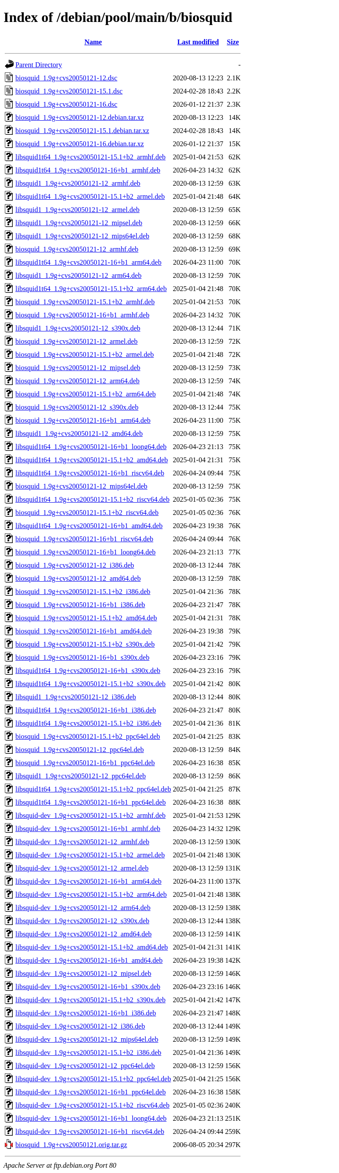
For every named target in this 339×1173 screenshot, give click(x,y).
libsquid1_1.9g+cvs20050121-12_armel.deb (77, 209)
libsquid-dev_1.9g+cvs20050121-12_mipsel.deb (83, 973)
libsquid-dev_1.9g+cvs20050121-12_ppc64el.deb (85, 1065)
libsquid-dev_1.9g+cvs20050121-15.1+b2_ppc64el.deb (93, 1079)
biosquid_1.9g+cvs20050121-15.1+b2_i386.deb (82, 591)
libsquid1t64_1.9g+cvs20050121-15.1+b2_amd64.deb (91, 460)
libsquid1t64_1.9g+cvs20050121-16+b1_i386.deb (85, 710)
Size (233, 42)
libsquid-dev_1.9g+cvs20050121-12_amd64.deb (83, 934)
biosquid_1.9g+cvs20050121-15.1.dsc (69, 91)
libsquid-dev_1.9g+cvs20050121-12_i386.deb (80, 1026)
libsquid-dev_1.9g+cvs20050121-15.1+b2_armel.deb (90, 855)
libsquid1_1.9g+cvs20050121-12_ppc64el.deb (80, 776)
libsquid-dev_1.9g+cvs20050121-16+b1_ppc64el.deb (90, 1092)
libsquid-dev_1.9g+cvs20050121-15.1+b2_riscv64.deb (92, 1105)
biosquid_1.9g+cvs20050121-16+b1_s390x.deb (82, 657)
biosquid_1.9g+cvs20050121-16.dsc (66, 104)
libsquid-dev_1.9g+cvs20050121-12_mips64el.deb (86, 1039)
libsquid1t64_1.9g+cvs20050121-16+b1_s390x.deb (87, 670)
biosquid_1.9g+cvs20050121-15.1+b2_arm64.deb (85, 394)
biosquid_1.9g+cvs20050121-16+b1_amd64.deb (83, 631)
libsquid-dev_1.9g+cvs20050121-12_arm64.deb (83, 907)
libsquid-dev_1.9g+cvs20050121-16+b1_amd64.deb (88, 960)
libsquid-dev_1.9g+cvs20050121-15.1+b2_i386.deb (88, 1052)
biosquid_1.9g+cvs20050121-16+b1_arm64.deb (83, 420)
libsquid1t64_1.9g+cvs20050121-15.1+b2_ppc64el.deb (93, 789)
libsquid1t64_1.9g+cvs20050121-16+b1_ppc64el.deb (90, 802)
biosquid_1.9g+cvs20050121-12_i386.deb (74, 565)
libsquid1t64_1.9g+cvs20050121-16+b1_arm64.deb (88, 262)
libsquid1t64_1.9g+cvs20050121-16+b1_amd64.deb (88, 525)
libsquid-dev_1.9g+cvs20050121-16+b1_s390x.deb (87, 986)
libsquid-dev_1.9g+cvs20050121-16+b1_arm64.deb (88, 881)
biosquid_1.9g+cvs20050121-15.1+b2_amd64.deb (86, 618)
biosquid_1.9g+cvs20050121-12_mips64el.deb (81, 486)
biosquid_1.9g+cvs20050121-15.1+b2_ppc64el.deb (87, 736)
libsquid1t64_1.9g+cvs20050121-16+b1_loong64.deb (90, 446)
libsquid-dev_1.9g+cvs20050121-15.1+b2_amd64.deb (91, 947)
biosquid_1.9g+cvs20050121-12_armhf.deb (76, 249)
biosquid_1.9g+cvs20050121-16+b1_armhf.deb (82, 315)
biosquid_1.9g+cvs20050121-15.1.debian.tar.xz (82, 130)
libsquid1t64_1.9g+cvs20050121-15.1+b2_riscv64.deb (92, 499)
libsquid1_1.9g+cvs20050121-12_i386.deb (75, 697)
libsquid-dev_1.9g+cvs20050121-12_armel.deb (81, 868)
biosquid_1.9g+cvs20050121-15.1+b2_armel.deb (84, 354)
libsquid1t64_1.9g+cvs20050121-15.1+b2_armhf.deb (90, 157)
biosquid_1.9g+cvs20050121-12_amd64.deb (78, 578)
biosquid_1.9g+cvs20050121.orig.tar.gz (71, 1144)
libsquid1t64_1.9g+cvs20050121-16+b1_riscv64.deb (89, 473)
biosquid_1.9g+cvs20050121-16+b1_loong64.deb (85, 552)
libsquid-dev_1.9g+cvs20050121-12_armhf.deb (82, 842)
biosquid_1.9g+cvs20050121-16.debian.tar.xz (79, 144)
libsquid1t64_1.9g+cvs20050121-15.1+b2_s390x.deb (90, 683)
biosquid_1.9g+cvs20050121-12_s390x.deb (76, 407)
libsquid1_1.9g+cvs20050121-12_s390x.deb (78, 328)
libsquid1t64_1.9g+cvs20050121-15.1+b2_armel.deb (90, 196)
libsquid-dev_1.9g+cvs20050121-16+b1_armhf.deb (87, 828)
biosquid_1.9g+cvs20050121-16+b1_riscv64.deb (84, 539)
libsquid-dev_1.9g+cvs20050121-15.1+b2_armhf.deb (90, 815)
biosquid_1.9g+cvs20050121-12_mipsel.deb (78, 367)
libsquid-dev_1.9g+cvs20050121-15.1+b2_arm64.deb (91, 894)
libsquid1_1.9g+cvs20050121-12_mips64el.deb (82, 236)
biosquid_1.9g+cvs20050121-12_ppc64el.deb (79, 749)
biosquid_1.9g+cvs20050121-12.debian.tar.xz (79, 117)
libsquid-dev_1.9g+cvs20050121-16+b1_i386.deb (85, 1013)
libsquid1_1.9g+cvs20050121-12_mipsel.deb (78, 223)
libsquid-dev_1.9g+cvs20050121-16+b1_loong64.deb (90, 1118)
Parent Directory (38, 64)
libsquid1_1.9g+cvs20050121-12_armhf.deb (78, 183)
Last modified (198, 42)
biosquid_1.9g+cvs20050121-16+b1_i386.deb (80, 604)
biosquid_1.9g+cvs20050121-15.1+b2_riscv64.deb (87, 512)
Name (93, 42)
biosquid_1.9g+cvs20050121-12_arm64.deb (77, 381)
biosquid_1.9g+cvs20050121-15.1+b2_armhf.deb (85, 302)
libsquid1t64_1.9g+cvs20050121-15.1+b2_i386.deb (88, 723)
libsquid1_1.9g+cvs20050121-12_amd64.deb (79, 433)
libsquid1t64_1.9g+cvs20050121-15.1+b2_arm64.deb (91, 288)
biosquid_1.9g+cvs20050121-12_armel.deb (76, 341)
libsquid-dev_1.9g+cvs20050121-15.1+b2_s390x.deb (90, 1000)
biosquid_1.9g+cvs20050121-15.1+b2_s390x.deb (85, 644)
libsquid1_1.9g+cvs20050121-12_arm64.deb (78, 275)
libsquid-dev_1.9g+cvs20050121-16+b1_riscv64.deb (89, 1131)
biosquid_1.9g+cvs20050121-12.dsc (66, 78)
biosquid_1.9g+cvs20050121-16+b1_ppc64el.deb (85, 762)
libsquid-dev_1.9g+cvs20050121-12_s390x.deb (82, 921)
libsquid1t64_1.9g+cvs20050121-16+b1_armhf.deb (87, 170)
